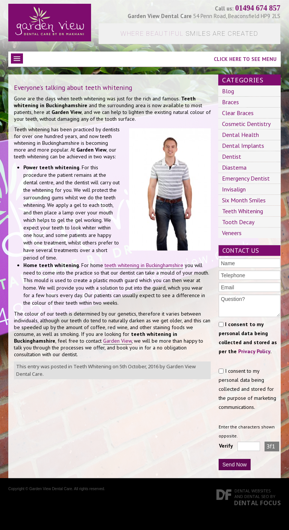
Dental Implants (243, 145)
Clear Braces (238, 113)
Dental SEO (256, 496)
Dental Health (240, 134)
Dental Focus (257, 503)
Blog (228, 91)
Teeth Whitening (92, 366)
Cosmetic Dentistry (246, 124)
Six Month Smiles (244, 200)
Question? (249, 306)
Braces (230, 102)
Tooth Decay (238, 222)
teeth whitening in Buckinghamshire (144, 265)
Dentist (231, 156)
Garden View (117, 340)
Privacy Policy (254, 351)
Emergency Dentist (246, 178)
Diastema (234, 167)
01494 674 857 (257, 8)
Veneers (232, 233)
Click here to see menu (245, 59)
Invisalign (234, 189)
